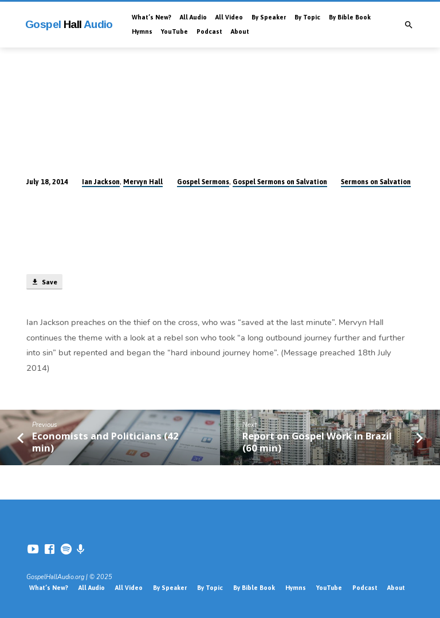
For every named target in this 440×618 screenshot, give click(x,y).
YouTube (174, 31)
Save (44, 282)
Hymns (142, 31)
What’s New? (151, 17)
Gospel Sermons (203, 182)
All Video (229, 17)
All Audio (193, 17)
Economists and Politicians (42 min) (105, 441)
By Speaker (269, 17)
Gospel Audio (69, 24)
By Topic (307, 17)
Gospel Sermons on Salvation (280, 182)
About (240, 31)
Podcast (209, 31)
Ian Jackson (101, 182)
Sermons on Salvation (376, 182)
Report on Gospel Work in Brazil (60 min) (317, 441)
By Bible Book (350, 17)
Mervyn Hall (143, 182)
